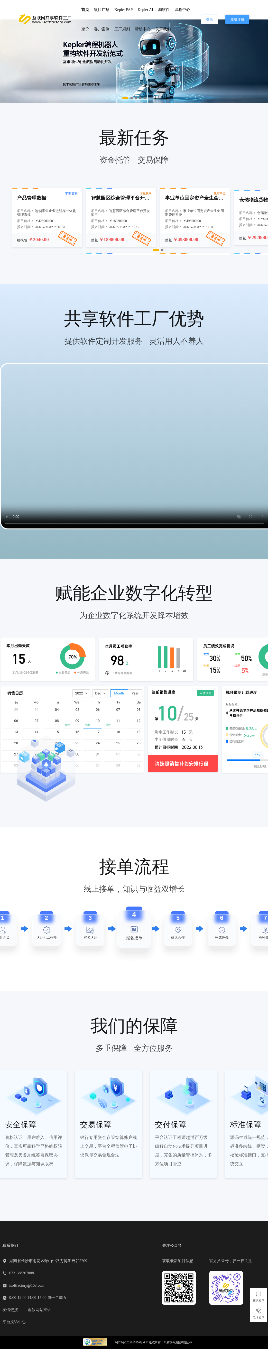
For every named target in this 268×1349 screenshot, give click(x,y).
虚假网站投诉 (39, 1310)
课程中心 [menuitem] (182, 10)
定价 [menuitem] (85, 29)
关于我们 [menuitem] (163, 29)
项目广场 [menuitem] (102, 10)
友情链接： (12, 1310)
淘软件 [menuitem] (164, 10)
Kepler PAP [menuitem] (123, 10)
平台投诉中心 (14, 1322)
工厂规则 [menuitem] (122, 29)
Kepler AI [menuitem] (145, 10)
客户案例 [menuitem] (102, 29)
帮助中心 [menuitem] (142, 29)
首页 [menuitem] (85, 10)
